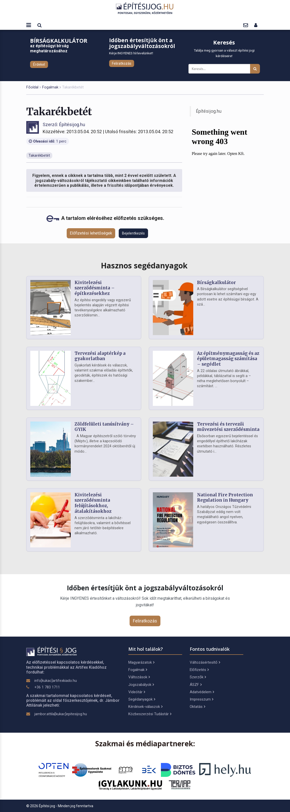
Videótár (136, 692)
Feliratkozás (121, 63)
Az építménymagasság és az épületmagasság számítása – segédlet (228, 359)
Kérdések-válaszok (145, 706)
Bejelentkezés (133, 233)
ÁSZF (196, 684)
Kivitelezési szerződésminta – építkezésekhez (95, 288)
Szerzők (198, 677)
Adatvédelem (202, 692)
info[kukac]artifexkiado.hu (55, 680)
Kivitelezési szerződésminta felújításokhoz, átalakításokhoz (93, 503)
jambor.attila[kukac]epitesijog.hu (60, 714)
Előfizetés (199, 669)
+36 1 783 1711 (47, 687)
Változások (139, 677)
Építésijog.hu (209, 111)
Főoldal (32, 87)
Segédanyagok (141, 699)
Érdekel (39, 64)
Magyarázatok (141, 662)
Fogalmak (50, 87)
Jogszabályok (141, 684)
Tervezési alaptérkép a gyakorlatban (100, 356)
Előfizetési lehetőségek (91, 233)
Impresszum (201, 699)
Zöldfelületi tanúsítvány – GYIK (104, 426)
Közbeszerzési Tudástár (149, 714)
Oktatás (197, 706)
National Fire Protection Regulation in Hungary (225, 497)
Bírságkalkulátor (216, 282)
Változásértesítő (205, 662)
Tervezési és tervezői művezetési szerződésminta (228, 426)
